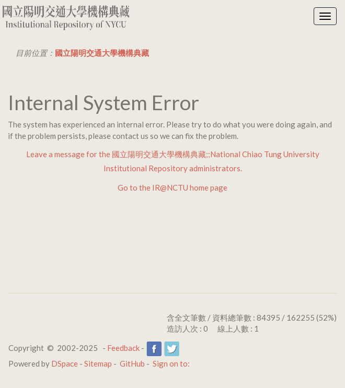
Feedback (123, 347)
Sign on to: (171, 363)
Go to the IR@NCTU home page (172, 187)
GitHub (132, 363)
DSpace (64, 363)
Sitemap (98, 363)
